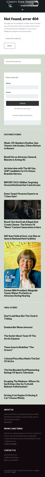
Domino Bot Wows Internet (18, 327)
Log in (13, 472)
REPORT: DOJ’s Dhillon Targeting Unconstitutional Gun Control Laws (22, 183)
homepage (26, 26)
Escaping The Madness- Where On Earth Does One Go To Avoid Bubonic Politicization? (21, 384)
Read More (8, 422)
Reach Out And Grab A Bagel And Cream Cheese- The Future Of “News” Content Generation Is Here (22, 224)
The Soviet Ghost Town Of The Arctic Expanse (20, 337)
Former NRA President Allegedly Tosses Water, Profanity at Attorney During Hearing (21, 293)
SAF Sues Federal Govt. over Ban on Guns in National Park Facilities (22, 237)
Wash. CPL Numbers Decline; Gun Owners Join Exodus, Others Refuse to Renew (22, 146)
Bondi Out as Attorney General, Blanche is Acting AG (20, 158)
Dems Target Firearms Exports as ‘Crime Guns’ (21, 195)
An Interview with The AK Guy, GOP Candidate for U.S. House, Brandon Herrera (20, 171)
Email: (8, 92)
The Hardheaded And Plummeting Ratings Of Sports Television (21, 371)
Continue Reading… (10, 444)
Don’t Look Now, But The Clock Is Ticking (21, 317)
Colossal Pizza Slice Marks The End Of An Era (21, 360)
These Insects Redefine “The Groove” (19, 348)
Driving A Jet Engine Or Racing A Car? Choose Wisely (20, 396)
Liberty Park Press (22, 3)
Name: (8, 83)
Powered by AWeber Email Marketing (22, 115)
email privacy (27, 108)
